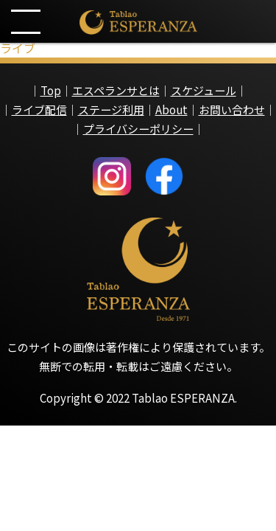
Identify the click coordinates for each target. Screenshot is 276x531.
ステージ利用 (111, 109)
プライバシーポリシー (138, 128)
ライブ (17, 48)
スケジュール (203, 90)
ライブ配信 (39, 109)
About (171, 109)
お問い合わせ (232, 109)
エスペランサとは (116, 90)
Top (50, 90)
